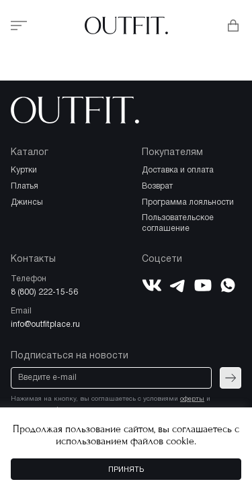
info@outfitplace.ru (45, 324)
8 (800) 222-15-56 (44, 292)
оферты (192, 399)
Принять (126, 469)
